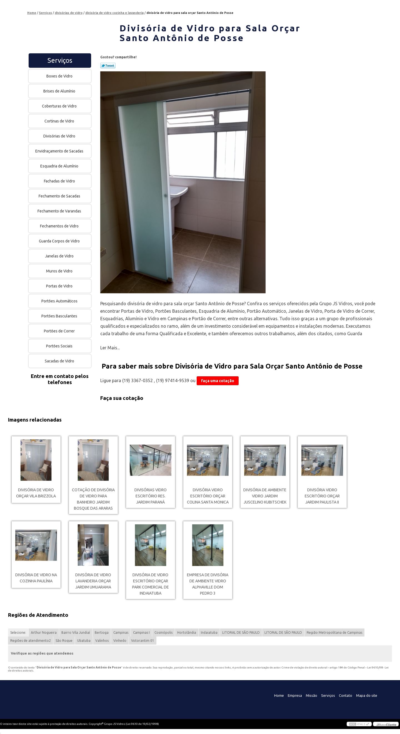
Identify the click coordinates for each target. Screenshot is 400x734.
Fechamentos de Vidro (59, 226)
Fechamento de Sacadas (60, 196)
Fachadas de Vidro (60, 181)
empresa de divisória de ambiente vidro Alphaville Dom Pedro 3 (207, 584)
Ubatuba (84, 640)
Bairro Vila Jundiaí (75, 632)
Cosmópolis (163, 632)
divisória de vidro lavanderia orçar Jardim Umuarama (93, 581)
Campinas (120, 632)
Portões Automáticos (59, 301)
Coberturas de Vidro (60, 106)
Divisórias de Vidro (59, 136)
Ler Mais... (110, 347)
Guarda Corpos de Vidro (60, 241)
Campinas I (141, 632)
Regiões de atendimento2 (30, 640)
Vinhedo (119, 640)
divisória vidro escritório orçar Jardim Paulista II (322, 496)
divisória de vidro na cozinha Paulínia (36, 578)
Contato (345, 695)
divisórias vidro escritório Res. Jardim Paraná (150, 496)
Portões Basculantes (59, 316)
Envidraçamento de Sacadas (59, 151)
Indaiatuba (209, 632)
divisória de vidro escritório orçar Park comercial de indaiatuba (150, 584)
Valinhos (102, 640)
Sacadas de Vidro (60, 361)
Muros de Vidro (59, 271)
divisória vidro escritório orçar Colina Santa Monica (208, 496)
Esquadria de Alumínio (59, 166)
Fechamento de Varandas (60, 211)
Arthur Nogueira (44, 632)
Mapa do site (366, 695)
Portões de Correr (60, 331)
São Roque (64, 640)
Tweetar (108, 65)
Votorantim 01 (142, 640)
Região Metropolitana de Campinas (334, 632)
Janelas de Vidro (59, 256)
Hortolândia (186, 632)
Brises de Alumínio (59, 91)
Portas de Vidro (59, 286)
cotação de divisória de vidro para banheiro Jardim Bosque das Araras (93, 499)
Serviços (60, 60)
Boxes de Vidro (59, 76)
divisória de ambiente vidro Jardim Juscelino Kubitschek (264, 496)
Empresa (295, 695)
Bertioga (102, 632)
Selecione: (18, 632)
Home (279, 695)
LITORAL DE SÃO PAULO (241, 632)
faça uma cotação (217, 381)
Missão (311, 695)
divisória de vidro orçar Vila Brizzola (36, 493)
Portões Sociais (59, 346)
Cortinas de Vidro (59, 121)
